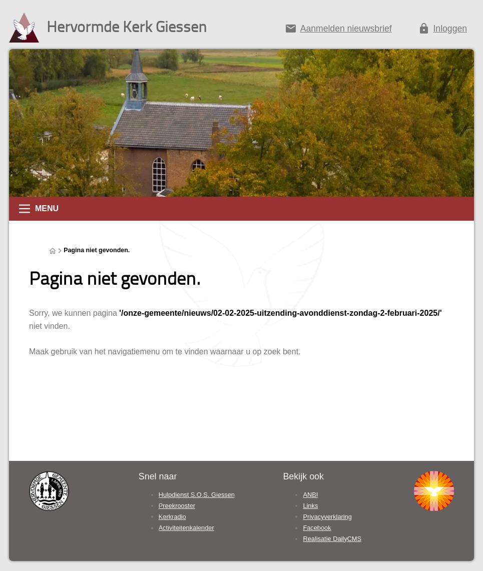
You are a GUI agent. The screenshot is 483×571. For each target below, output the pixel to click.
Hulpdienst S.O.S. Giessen (197, 494)
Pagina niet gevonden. (97, 250)
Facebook (317, 527)
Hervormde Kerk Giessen (127, 26)
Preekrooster (177, 505)
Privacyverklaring (327, 516)
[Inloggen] (442, 31)
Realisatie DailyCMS (332, 538)
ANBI (310, 494)
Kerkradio (172, 516)
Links (310, 505)
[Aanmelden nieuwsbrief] (338, 31)
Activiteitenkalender (186, 527)
